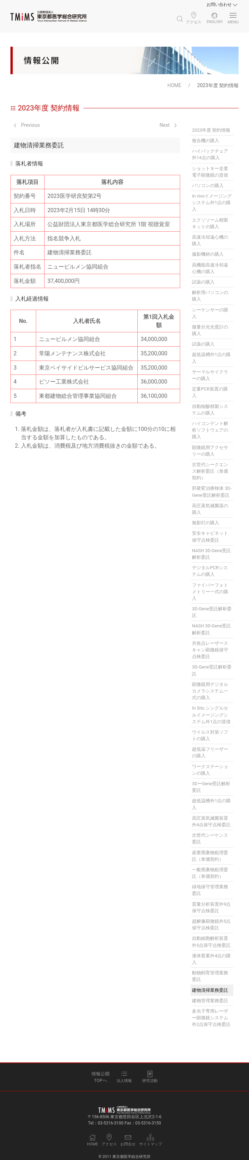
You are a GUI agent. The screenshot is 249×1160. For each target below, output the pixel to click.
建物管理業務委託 (210, 1000)
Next (168, 125)
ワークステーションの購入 (210, 770)
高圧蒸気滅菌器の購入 (210, 509)
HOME (174, 85)
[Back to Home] (48, 16)
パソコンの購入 (208, 185)
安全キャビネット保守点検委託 (210, 536)
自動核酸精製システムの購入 (210, 410)
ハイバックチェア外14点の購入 (210, 154)
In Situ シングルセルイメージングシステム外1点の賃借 (211, 714)
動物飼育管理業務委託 (210, 976)
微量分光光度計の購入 (210, 330)
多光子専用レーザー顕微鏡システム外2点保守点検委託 (211, 1017)
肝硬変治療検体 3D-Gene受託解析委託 (211, 491)
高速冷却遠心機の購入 (210, 240)
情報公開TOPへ (100, 1077)
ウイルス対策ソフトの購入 (210, 735)
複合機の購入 (205, 140)
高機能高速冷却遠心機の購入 (210, 268)
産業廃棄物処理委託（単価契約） (210, 856)
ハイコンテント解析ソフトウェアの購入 (210, 430)
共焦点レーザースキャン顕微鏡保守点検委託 (210, 650)
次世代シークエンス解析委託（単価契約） (210, 471)
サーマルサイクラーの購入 (210, 375)
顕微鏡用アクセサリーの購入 (210, 451)
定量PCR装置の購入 (209, 392)
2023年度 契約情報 (211, 130)
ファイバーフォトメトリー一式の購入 (210, 591)
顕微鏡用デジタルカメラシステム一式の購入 (210, 691)
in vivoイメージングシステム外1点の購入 (212, 202)
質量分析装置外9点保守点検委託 (211, 907)
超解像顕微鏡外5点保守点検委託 (211, 924)
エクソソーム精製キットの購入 (210, 223)
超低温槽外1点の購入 (211, 358)
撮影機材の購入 (208, 254)
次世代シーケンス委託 (210, 838)
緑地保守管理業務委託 (210, 890)
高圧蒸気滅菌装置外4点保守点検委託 (211, 821)
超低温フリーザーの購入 (210, 752)
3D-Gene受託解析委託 (211, 612)
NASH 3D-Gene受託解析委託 (211, 554)
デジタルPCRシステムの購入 (209, 571)
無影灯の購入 (205, 522)
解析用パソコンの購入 (210, 296)
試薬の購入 (203, 282)
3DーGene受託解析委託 (211, 787)
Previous (27, 125)
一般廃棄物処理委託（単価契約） (210, 873)
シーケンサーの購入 (210, 313)
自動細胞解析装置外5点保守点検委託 (211, 942)
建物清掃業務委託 (210, 990)
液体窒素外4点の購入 (211, 959)
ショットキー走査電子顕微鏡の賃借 (210, 172)
